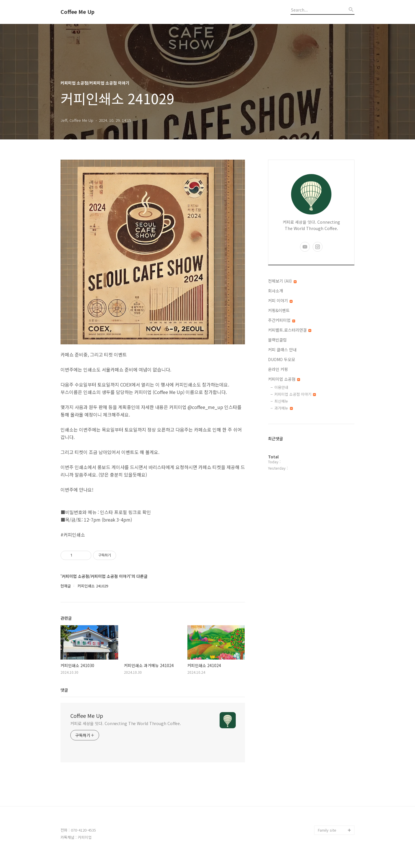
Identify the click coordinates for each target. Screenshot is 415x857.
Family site (327, 830)
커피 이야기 (280, 300)
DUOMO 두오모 (281, 359)
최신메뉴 (281, 401)
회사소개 (275, 291)
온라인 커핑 (278, 369)
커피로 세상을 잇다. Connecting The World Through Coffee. (125, 723)
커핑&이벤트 (279, 310)
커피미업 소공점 (284, 379)
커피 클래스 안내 (282, 349)
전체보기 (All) (282, 281)
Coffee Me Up (78, 12)
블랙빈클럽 (277, 340)
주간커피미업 (281, 320)
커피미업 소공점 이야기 (295, 394)
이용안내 (281, 387)
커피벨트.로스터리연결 (289, 330)
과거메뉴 (283, 408)
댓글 (64, 690)
